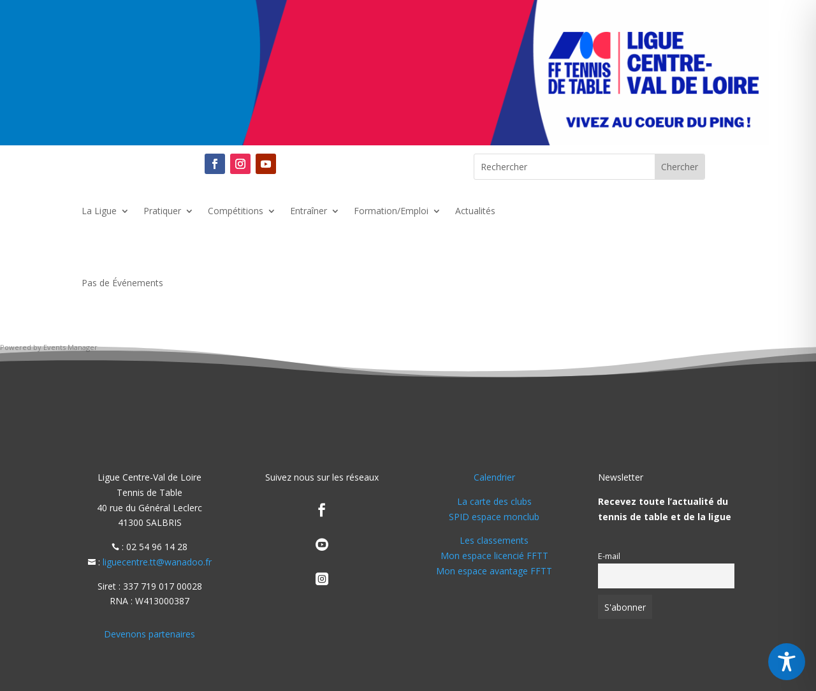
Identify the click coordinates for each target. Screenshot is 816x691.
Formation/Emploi (391, 212)
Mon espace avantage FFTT (494, 571)
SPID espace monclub (494, 517)
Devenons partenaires (149, 634)
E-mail (609, 556)
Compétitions (235, 212)
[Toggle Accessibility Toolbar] (786, 661)
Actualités (475, 212)
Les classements (494, 540)
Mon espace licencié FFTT (494, 555)
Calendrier (494, 477)
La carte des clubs (494, 501)
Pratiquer (162, 212)
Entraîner (308, 212)
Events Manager (70, 347)
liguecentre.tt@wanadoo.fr (157, 562)
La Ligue (99, 212)
